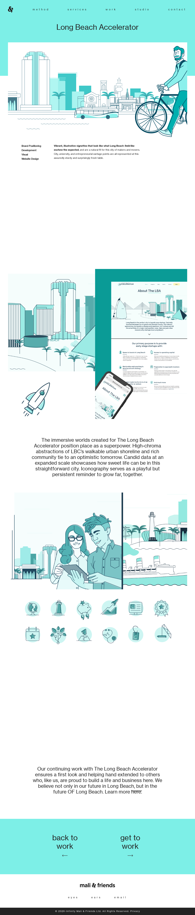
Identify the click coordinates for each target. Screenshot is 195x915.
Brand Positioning (31, 146)
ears (96, 897)
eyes (73, 897)
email (120, 897)
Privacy (135, 911)
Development (29, 150)
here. (136, 792)
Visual (25, 155)
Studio (142, 9)
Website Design (30, 159)
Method (41, 9)
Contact (177, 9)
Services (77, 9)
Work (111, 9)
